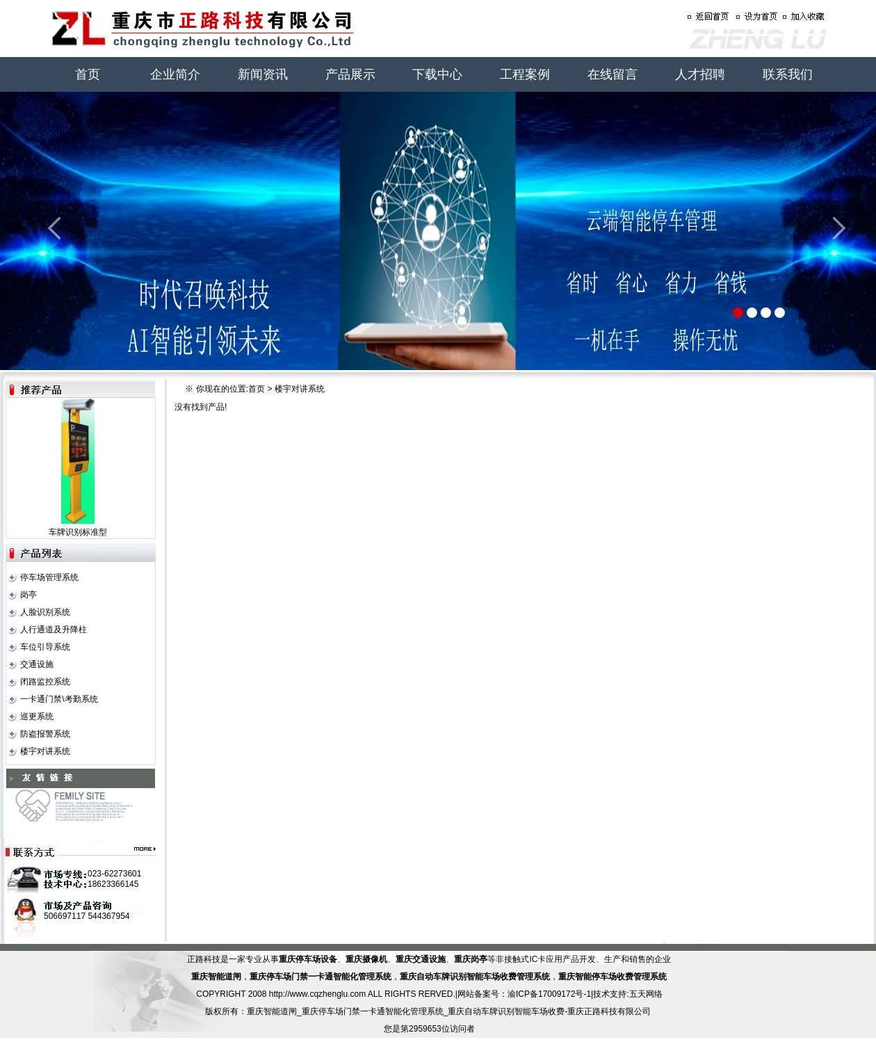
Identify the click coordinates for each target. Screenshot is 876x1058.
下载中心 (437, 74)
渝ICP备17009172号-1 (549, 994)
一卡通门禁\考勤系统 (58, 699)
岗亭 (28, 595)
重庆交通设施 (421, 959)
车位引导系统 (45, 647)
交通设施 (37, 664)
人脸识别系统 (45, 612)
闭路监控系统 (45, 682)
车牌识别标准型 (78, 532)
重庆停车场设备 (308, 959)
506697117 (65, 916)
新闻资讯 (263, 74)
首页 (87, 74)
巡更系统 (37, 716)
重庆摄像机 (366, 959)
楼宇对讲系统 (45, 751)
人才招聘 (700, 74)
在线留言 (612, 74)
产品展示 (350, 74)
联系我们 (788, 74)
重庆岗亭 (470, 959)
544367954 (108, 916)
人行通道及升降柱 (53, 629)
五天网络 (646, 994)
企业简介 (175, 74)
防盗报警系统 (45, 734)
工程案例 (525, 74)
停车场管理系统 (49, 577)
